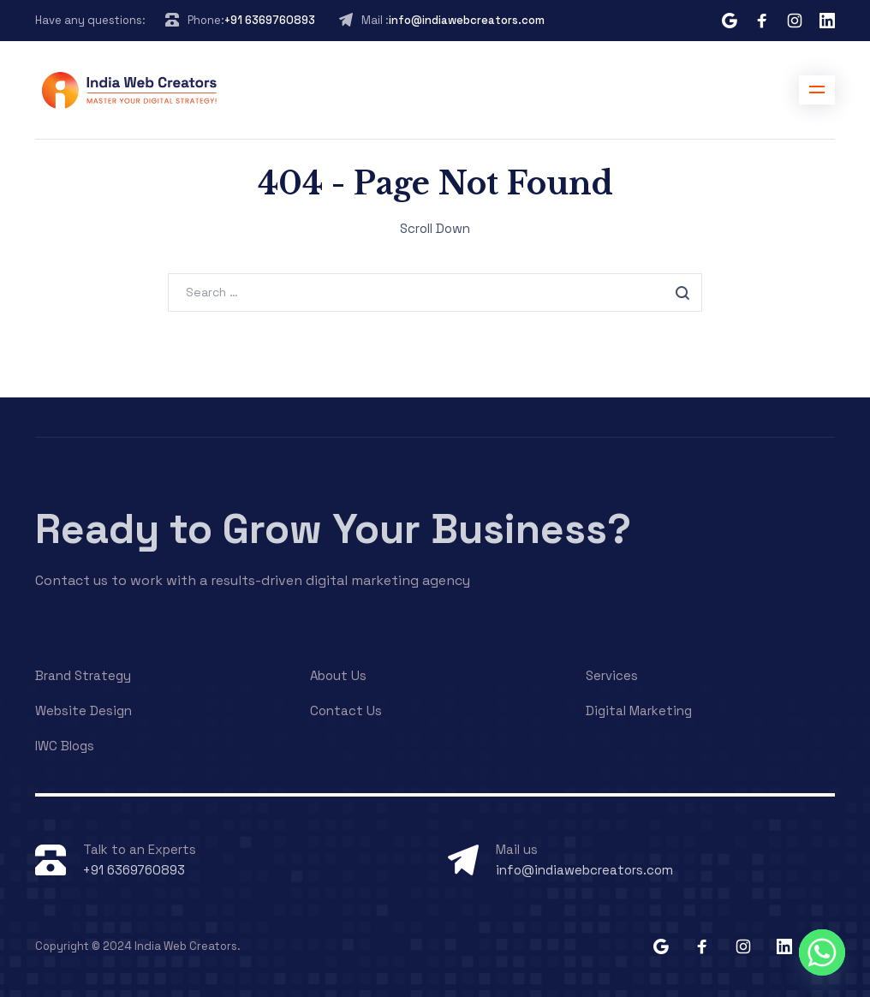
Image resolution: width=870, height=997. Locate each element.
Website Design (83, 710)
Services (612, 675)
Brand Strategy (83, 675)
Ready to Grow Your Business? (333, 529)
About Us (338, 675)
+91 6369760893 (269, 20)
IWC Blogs (64, 745)
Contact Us (346, 710)
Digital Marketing (639, 710)
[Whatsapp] (822, 952)
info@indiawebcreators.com (467, 20)
